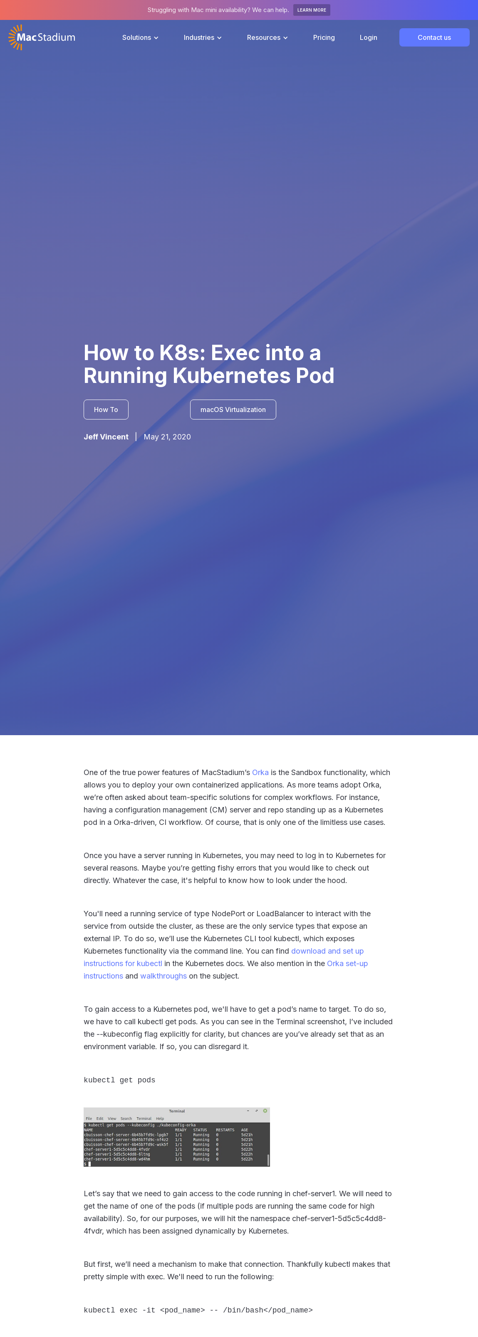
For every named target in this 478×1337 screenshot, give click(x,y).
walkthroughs (163, 975)
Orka (260, 772)
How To (106, 409)
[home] (41, 37)
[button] (140, 37)
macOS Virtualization (233, 409)
